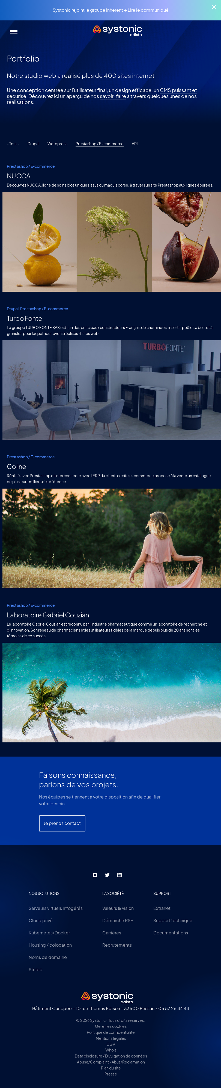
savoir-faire (113, 96)
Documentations (170, 932)
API (135, 143)
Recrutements (117, 945)
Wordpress (57, 143)
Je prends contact (62, 835)
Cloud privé (41, 920)
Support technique (172, 920)
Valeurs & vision (118, 908)
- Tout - (13, 143)
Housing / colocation (50, 945)
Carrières (111, 932)
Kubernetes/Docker (49, 932)
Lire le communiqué (148, 10)
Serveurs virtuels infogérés (56, 908)
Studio (35, 969)
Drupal (33, 143)
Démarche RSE (117, 920)
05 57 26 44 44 (173, 1008)
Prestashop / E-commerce (100, 143)
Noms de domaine (48, 957)
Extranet (162, 908)
